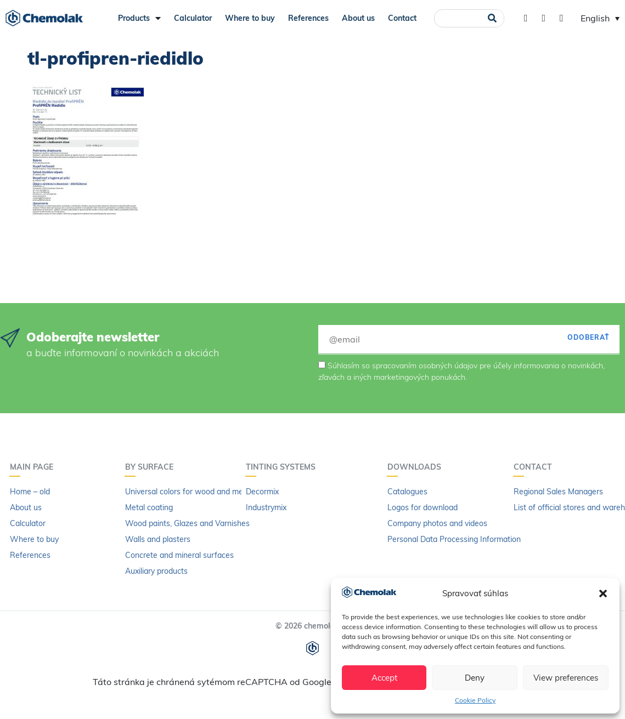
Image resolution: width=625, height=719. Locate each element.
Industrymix (266, 507)
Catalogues (407, 492)
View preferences (565, 677)
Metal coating (149, 507)
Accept (384, 677)
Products (139, 18)
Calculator (193, 18)
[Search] (492, 18)
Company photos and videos (437, 523)
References (308, 18)
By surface (152, 466)
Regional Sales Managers (558, 492)
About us (358, 18)
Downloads (417, 466)
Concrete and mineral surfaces (179, 555)
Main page (34, 466)
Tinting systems (283, 466)
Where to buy (250, 18)
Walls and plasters (157, 539)
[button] (603, 593)
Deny (475, 677)
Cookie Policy (475, 700)
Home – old (30, 492)
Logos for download (422, 507)
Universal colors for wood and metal (188, 492)
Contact (402, 18)
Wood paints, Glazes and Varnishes (187, 523)
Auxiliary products (156, 571)
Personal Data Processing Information (454, 539)
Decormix (262, 492)
